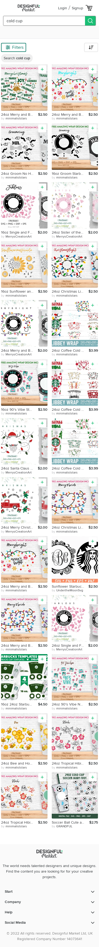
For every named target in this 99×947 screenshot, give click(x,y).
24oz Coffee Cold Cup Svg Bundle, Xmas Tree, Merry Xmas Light (70, 468)
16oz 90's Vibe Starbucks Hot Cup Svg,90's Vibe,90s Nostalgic (19, 409)
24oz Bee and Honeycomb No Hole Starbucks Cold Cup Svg (19, 763)
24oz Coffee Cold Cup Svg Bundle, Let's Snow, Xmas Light (70, 350)
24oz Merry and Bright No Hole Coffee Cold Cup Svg (19, 114)
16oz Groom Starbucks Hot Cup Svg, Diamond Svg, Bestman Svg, (70, 173)
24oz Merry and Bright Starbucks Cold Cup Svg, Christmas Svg (70, 114)
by (14, 118)
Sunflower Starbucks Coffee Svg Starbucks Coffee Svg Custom (70, 586)
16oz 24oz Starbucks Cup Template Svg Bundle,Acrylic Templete (19, 704)
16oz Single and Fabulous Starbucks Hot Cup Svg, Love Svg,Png (19, 232)
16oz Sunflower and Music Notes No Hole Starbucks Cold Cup (19, 291)
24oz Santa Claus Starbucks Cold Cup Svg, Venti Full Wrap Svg (19, 468)
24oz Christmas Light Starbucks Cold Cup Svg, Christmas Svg (70, 291)
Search (17, 58)
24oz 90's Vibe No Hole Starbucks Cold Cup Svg (70, 704)
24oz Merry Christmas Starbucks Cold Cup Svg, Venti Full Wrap (19, 527)
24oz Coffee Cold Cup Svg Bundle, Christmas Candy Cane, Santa (70, 409)
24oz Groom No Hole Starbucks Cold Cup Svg (19, 173)
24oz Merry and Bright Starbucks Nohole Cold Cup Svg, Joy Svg (19, 586)
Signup (77, 8)
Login (62, 8)
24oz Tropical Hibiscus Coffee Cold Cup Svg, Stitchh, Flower (19, 822)
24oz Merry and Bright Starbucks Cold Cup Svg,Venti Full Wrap (19, 350)
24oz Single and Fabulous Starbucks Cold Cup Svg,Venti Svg (70, 645)
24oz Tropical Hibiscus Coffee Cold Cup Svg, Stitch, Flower (70, 763)
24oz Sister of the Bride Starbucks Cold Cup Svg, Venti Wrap (70, 232)
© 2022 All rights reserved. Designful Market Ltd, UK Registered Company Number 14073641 (50, 936)
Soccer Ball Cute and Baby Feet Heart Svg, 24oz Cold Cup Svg (70, 822)
